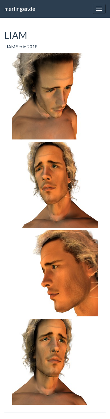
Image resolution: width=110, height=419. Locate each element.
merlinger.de (19, 8)
